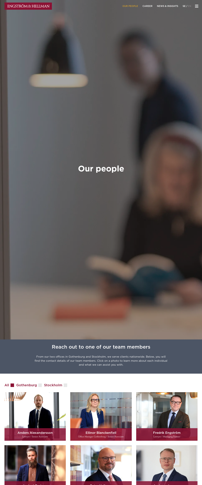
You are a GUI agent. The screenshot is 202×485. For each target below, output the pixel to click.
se (184, 6)
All (6, 385)
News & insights (167, 6)
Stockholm (53, 385)
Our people (130, 6)
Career (147, 6)
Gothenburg (26, 385)
